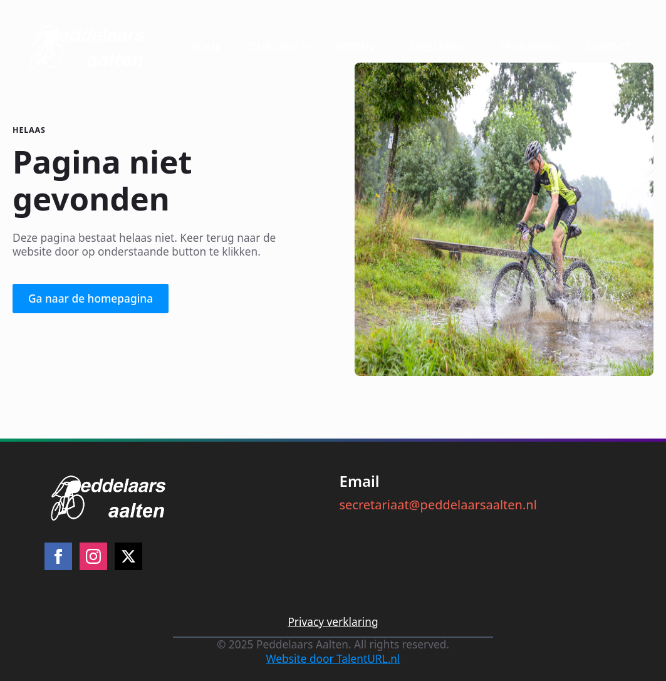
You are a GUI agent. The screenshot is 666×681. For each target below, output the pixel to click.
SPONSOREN (530, 47)
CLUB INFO (272, 47)
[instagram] (93, 556)
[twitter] (128, 556)
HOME (205, 47)
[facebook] (58, 556)
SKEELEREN (437, 47)
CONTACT (607, 47)
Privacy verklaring (333, 622)
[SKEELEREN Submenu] (475, 47)
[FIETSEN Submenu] (386, 47)
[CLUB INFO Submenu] (310, 47)
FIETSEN (354, 47)
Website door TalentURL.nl (333, 659)
